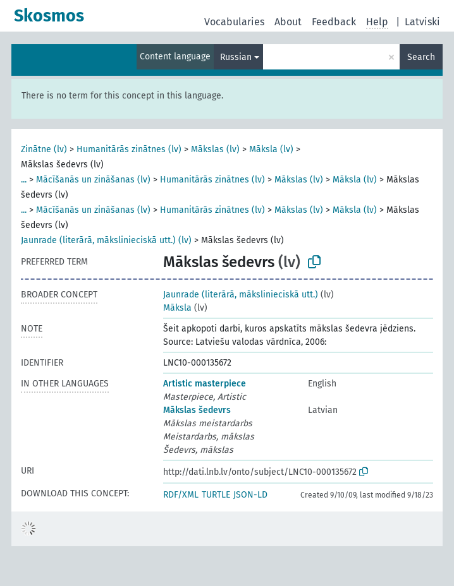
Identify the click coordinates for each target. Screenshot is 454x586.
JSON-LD (250, 494)
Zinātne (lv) (44, 149)
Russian (236, 57)
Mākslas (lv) (215, 149)
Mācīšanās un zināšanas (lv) (93, 179)
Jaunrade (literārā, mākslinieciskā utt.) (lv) (106, 240)
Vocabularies (234, 22)
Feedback (334, 22)
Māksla (177, 307)
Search (421, 57)
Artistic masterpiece (204, 383)
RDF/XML (181, 494)
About (288, 22)
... (24, 179)
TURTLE (216, 494)
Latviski (422, 22)
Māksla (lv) (271, 149)
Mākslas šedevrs (197, 410)
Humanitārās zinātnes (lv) (129, 149)
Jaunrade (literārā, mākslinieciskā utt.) (240, 294)
